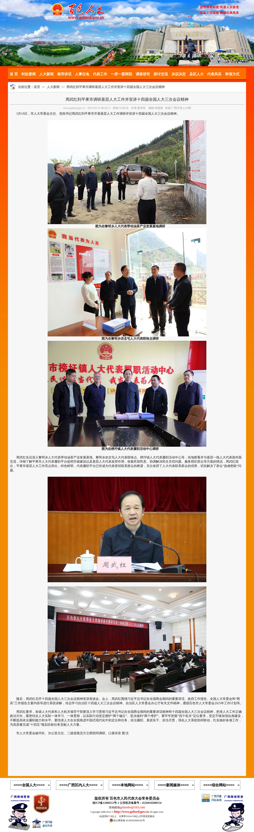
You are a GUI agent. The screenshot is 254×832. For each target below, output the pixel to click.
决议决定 (178, 74)
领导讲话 (64, 74)
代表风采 (214, 74)
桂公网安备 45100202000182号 (127, 820)
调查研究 (143, 74)
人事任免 (82, 74)
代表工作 (100, 74)
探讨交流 (161, 74)
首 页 (14, 74)
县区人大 (196, 74)
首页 (37, 87)
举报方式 (232, 74)
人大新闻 (46, 74)
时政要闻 (28, 74)
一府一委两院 (121, 74)
